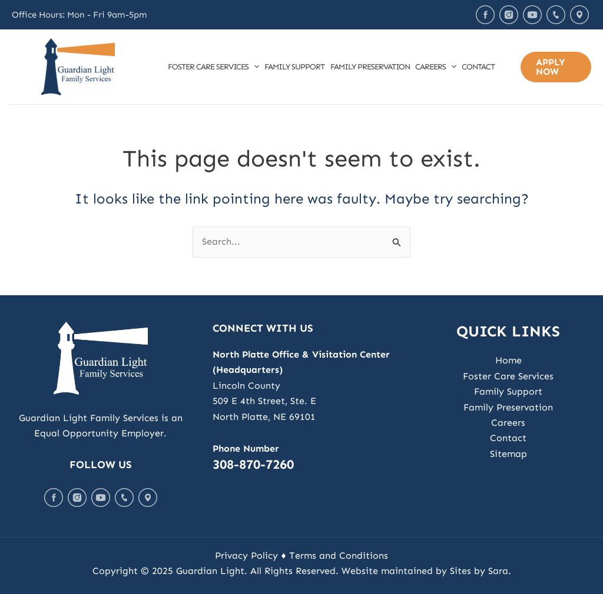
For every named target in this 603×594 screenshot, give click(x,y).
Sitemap (508, 453)
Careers (435, 67)
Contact (478, 67)
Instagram (508, 14)
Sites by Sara (479, 570)
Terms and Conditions (338, 555)
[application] (254, 67)
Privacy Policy (246, 555)
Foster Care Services (213, 67)
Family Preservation (370, 67)
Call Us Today (555, 14)
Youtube (532, 14)
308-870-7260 (253, 464)
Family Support (294, 67)
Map (579, 14)
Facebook (485, 14)
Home (508, 360)
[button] (556, 67)
